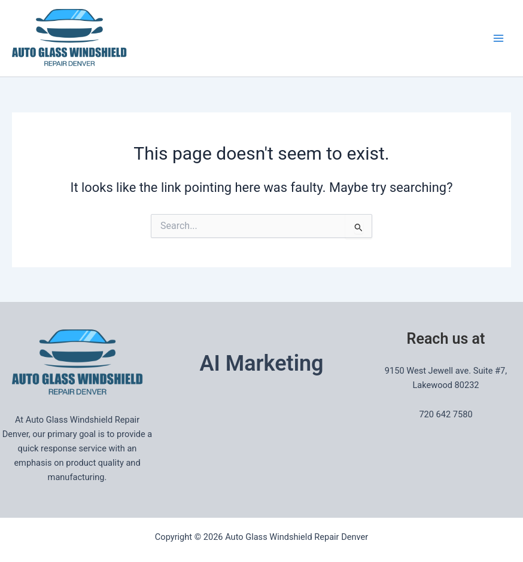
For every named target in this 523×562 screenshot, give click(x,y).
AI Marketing (261, 363)
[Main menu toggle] (498, 38)
